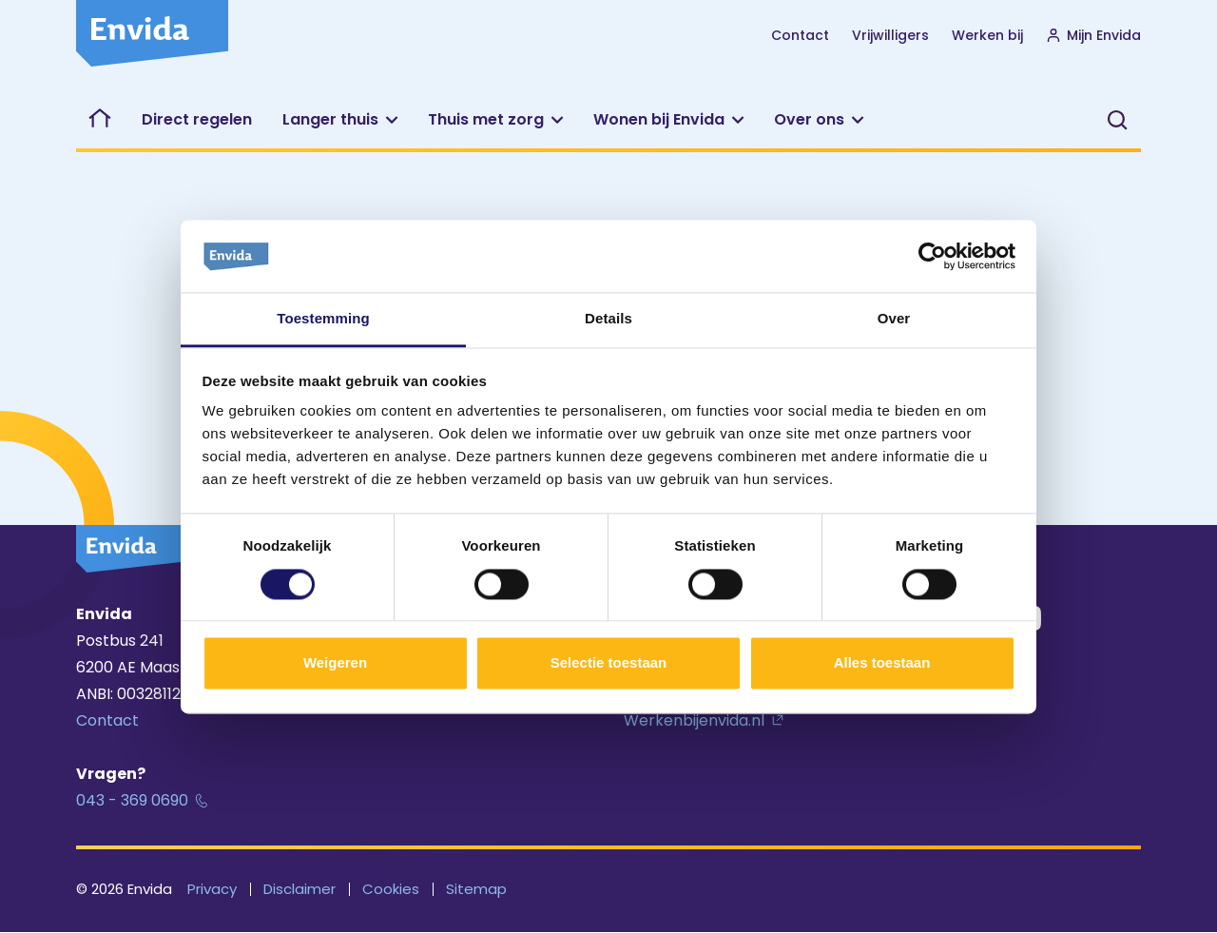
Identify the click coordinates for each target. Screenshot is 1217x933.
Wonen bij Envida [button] (658, 119)
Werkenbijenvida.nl (694, 720)
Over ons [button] (809, 119)
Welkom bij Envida (101, 119)
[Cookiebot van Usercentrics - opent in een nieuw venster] (932, 256)
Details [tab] (608, 319)
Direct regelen (197, 119)
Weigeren (335, 663)
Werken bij (987, 35)
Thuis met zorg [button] (486, 119)
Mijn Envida (1093, 35)
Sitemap (476, 889)
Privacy (212, 889)
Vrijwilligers (890, 35)
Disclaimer (299, 889)
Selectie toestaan (609, 663)
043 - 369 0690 (132, 800)
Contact (800, 35)
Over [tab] (894, 319)
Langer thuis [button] (330, 119)
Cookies (390, 889)
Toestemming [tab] (323, 319)
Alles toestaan (882, 663)
